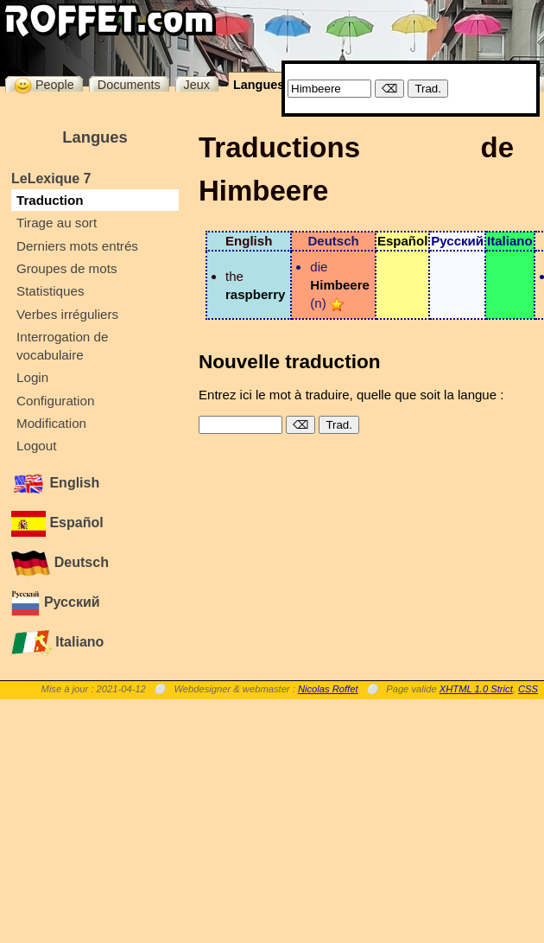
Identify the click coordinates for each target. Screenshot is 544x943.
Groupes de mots (66, 268)
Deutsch (60, 562)
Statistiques (50, 291)
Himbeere (340, 284)
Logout (36, 445)
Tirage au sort (56, 222)
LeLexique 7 (51, 178)
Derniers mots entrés (77, 246)
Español (57, 522)
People (44, 84)
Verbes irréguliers (67, 314)
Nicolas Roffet (328, 689)
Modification (51, 423)
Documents (129, 85)
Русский (55, 602)
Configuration (55, 400)
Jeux (197, 85)
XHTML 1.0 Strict (476, 689)
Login (32, 377)
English (55, 482)
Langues (258, 85)
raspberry (255, 294)
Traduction (50, 200)
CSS (528, 689)
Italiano (57, 641)
